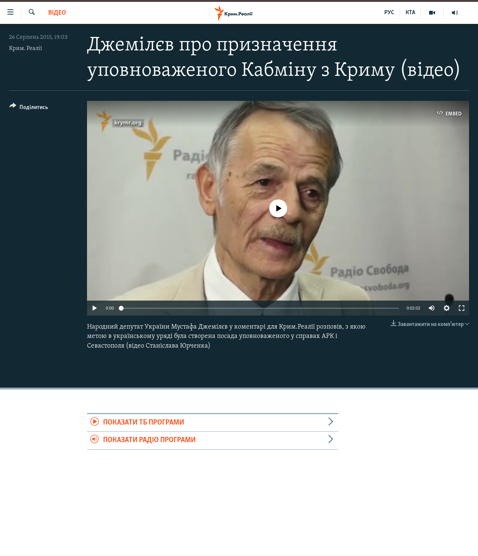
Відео (57, 12)
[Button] (28, 108)
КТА (410, 13)
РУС (389, 13)
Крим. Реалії (25, 49)
